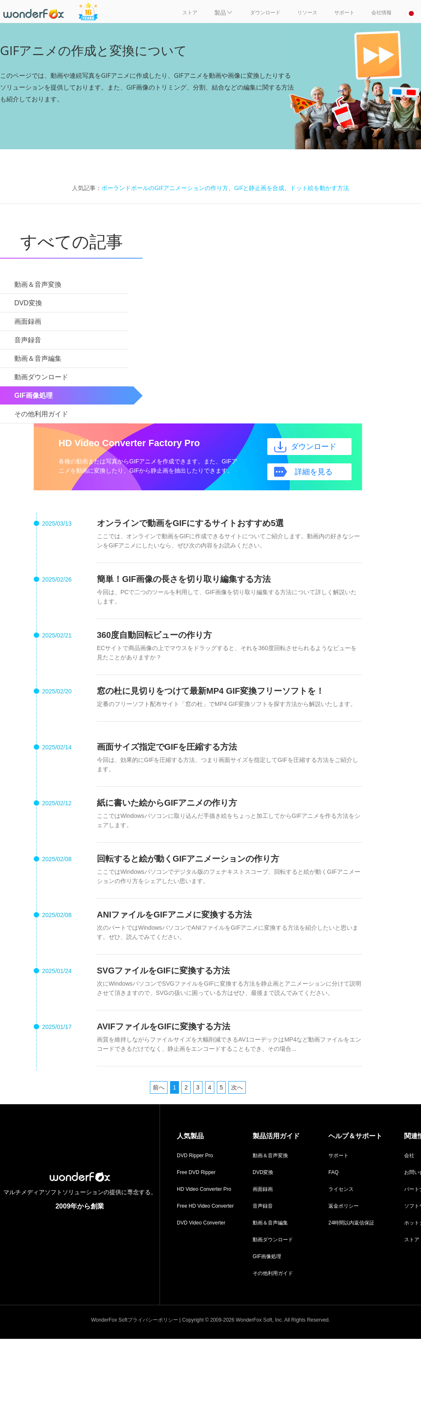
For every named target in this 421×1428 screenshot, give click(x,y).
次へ (237, 1087)
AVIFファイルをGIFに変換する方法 (163, 1026)
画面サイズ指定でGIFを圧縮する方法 (167, 746)
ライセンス (341, 1189)
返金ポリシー (343, 1206)
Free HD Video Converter (205, 1206)
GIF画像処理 (267, 1256)
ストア (411, 1240)
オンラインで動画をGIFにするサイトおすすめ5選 (190, 523)
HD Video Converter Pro (204, 1189)
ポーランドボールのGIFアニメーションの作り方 (164, 188)
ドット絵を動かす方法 (319, 188)
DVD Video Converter (201, 1223)
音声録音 (263, 1206)
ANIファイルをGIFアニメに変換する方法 (174, 914)
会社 (409, 1155)
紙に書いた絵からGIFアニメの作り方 (167, 802)
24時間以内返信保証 (351, 1223)
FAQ (333, 1172)
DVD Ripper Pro (195, 1155)
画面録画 (263, 1189)
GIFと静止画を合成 (259, 188)
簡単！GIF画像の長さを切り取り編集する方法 (184, 579)
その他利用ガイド (273, 1273)
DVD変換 (263, 1172)
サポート (338, 1155)
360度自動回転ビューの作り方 (154, 635)
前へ (159, 1087)
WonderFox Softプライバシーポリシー (134, 1320)
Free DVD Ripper (196, 1172)
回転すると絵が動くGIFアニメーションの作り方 (188, 858)
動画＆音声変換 (270, 1155)
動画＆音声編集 (270, 1223)
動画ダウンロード (273, 1240)
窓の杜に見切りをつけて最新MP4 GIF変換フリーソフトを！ (210, 690)
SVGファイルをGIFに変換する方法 (163, 970)
